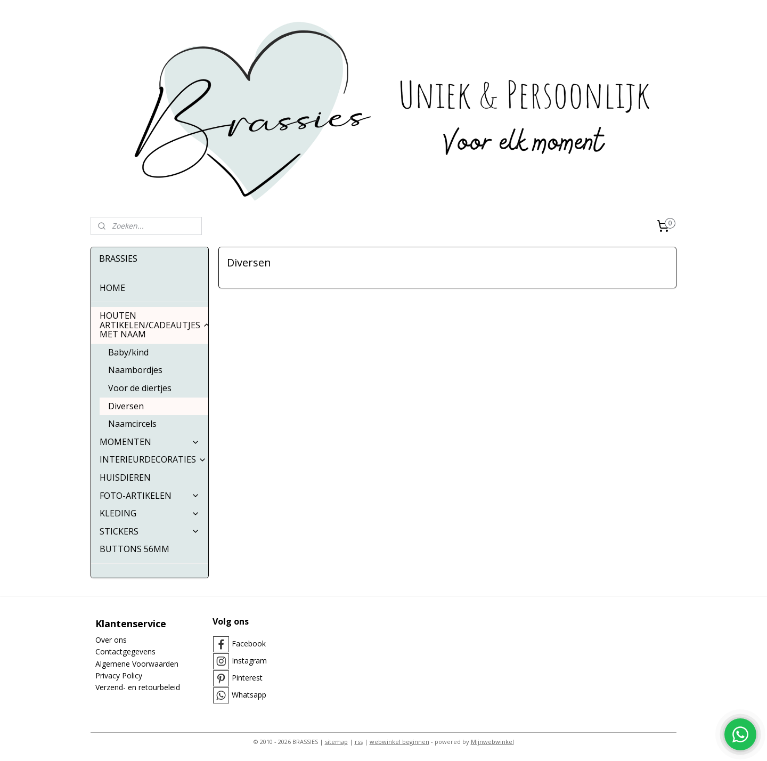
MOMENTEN (150, 442)
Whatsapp (249, 695)
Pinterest (247, 678)
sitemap (336, 742)
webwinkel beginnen (399, 742)
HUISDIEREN (125, 477)
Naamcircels (132, 424)
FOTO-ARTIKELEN (150, 495)
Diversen (126, 406)
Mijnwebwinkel (492, 742)
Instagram (249, 660)
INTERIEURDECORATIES (153, 459)
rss (359, 742)
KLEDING (150, 513)
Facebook (249, 643)
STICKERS (150, 531)
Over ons (111, 640)
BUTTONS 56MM (134, 549)
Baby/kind (128, 352)
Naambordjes (135, 370)
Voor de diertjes (140, 388)
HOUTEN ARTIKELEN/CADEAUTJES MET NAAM (154, 325)
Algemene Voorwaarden (136, 664)
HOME (112, 288)
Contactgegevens (125, 651)
